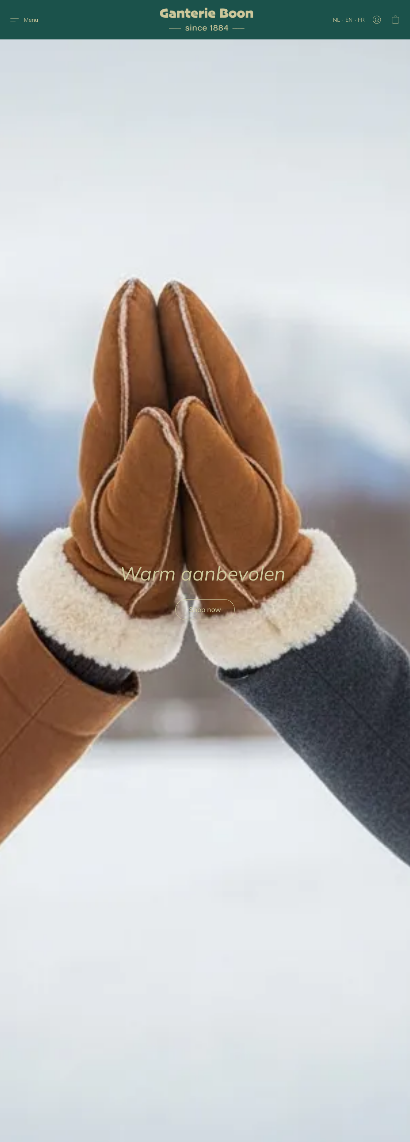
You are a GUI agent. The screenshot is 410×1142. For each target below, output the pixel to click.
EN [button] (349, 19)
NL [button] (337, 19)
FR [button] (361, 19)
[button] (208, 19)
